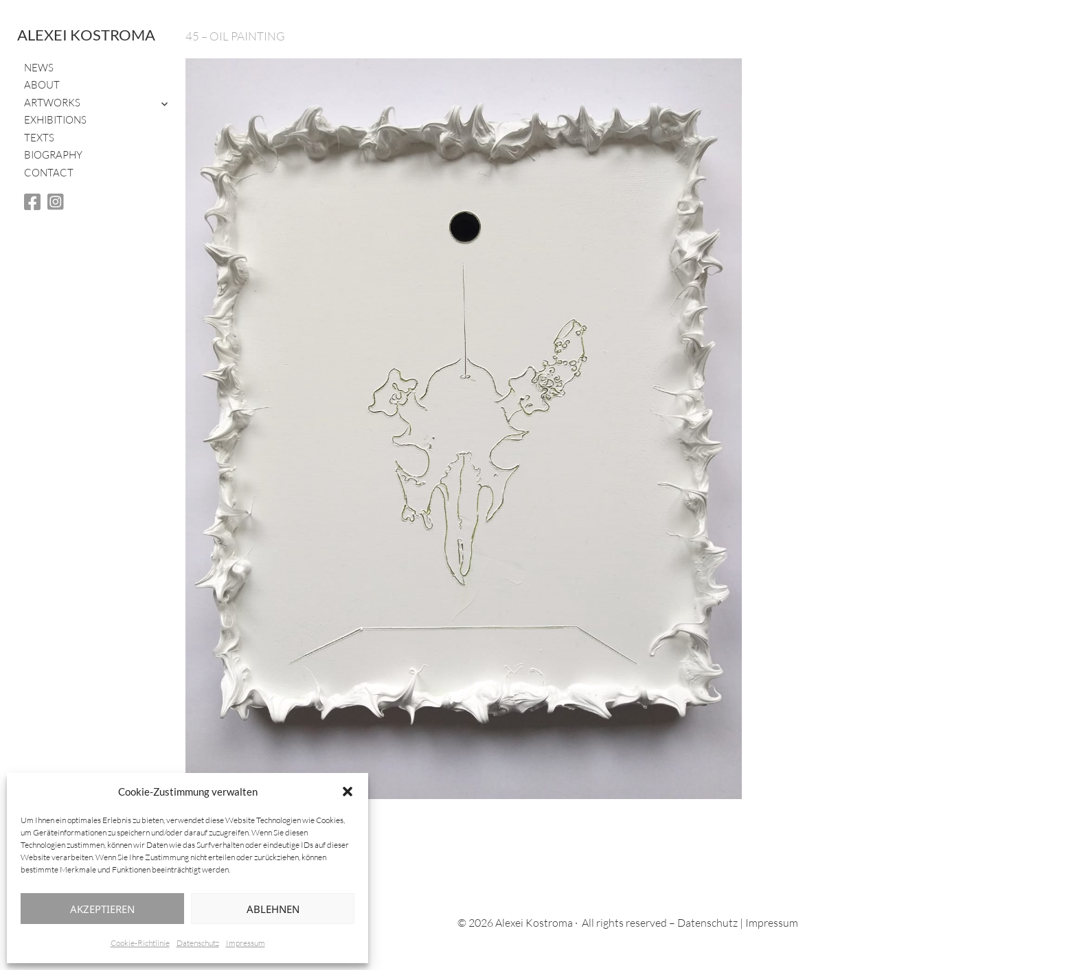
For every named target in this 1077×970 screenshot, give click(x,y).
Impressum (245, 943)
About (42, 84)
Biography (53, 154)
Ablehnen (273, 909)
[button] (347, 791)
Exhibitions (55, 119)
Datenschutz (198, 943)
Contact (48, 172)
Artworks (52, 102)
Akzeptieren (102, 909)
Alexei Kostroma (86, 34)
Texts (39, 137)
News (39, 67)
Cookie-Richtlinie (140, 943)
